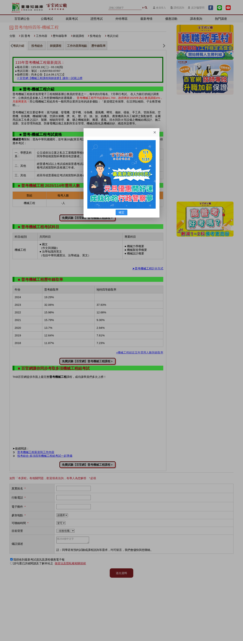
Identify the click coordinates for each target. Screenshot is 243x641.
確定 (121, 212)
